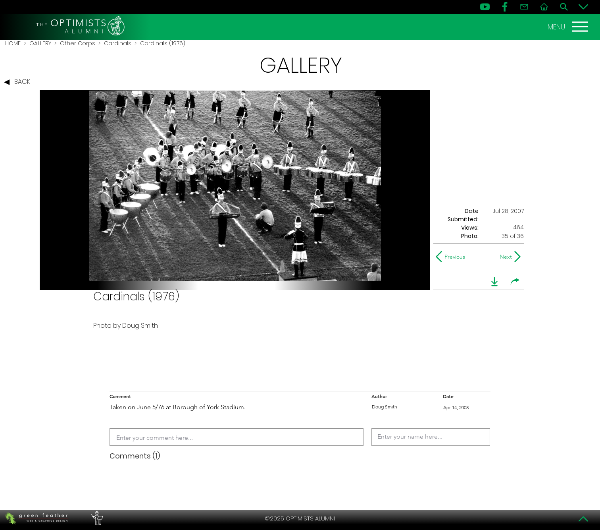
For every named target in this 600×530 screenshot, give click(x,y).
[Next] (504, 257)
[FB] (505, 6)
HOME (13, 43)
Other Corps (77, 43)
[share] (515, 282)
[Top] (583, 518)
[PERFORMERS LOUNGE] (96, 518)
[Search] (564, 6)
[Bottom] (583, 6)
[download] (494, 282)
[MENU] (569, 27)
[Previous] (452, 257)
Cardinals (117, 43)
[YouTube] (485, 6)
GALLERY (40, 43)
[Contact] (524, 6)
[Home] (544, 6)
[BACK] (19, 82)
